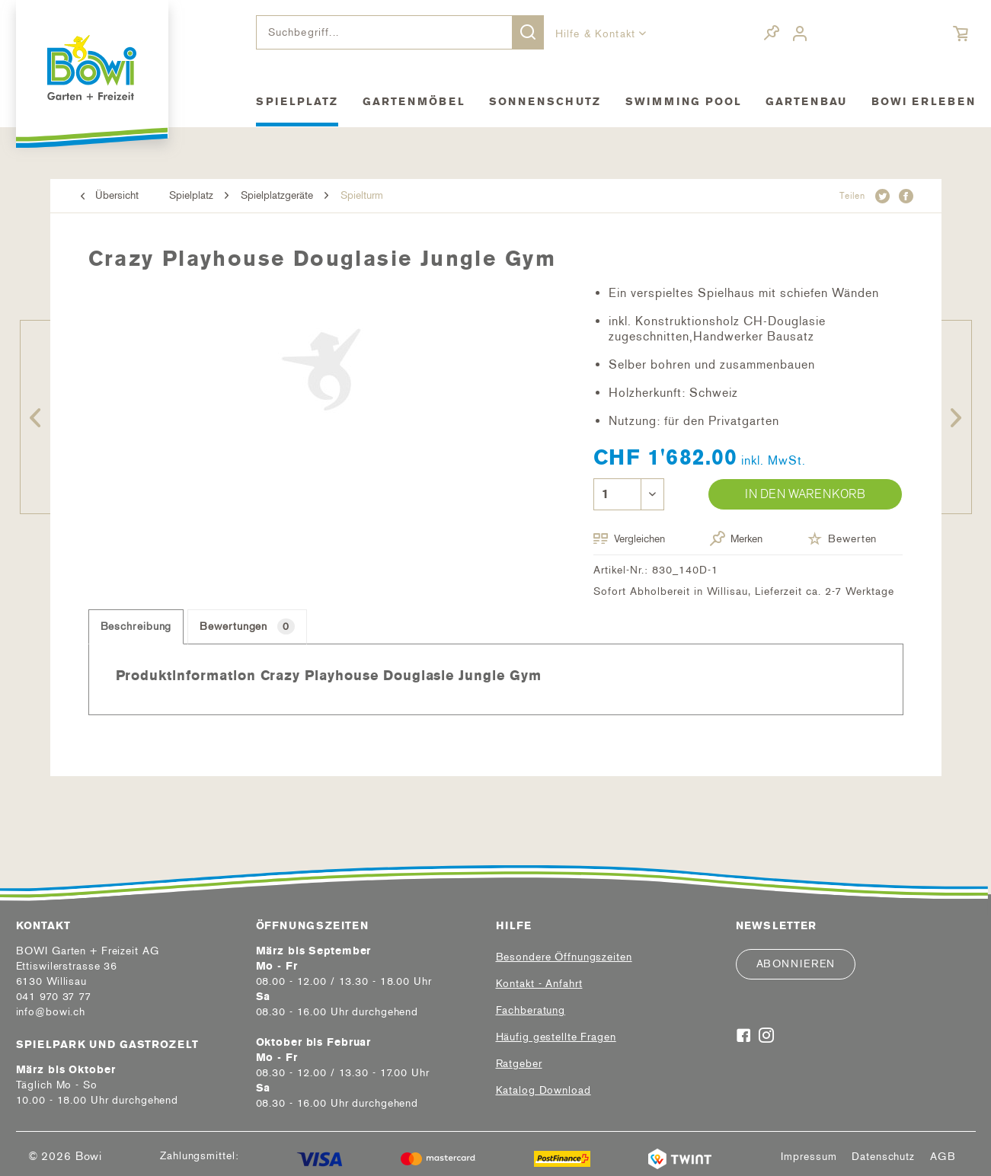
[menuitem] (400, 32)
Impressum (808, 1157)
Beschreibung (136, 626)
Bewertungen (247, 626)
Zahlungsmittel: (199, 1155)
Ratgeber (519, 1063)
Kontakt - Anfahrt (539, 983)
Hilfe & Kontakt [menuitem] (597, 33)
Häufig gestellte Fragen (556, 1037)
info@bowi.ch (51, 1011)
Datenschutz (883, 1157)
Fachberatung (531, 1010)
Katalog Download (543, 1090)
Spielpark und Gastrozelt (107, 1044)
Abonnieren (796, 963)
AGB (943, 1157)
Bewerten (842, 538)
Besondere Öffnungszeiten (564, 957)
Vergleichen (629, 538)
